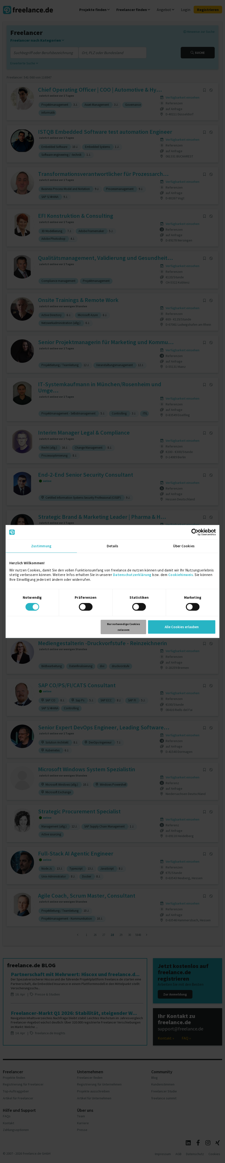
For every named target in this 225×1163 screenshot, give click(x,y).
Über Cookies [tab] (184, 546)
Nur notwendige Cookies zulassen (123, 627)
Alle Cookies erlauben (182, 627)
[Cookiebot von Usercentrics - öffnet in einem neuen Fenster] (195, 532)
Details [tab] (112, 546)
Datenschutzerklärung (132, 574)
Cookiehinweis (180, 574)
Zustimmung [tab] (41, 546)
